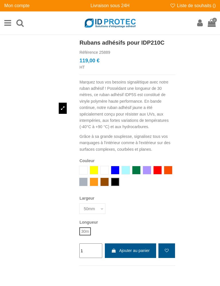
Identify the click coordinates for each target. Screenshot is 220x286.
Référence (88, 52)
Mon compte (17, 5)
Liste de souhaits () (193, 5)
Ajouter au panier (130, 250)
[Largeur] (92, 208)
